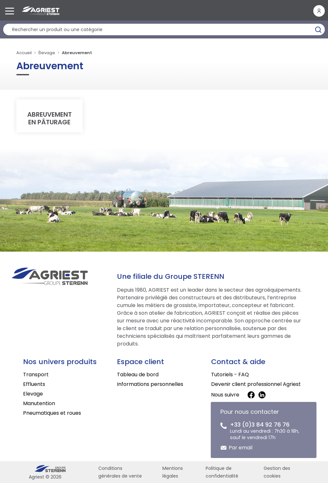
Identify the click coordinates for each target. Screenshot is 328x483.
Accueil (24, 53)
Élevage (46, 53)
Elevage (33, 393)
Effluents (34, 384)
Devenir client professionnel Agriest (256, 384)
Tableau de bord (138, 374)
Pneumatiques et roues (52, 413)
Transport (36, 374)
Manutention (39, 403)
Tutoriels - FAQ (230, 374)
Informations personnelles (150, 384)
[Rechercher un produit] (164, 29)
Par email (240, 447)
